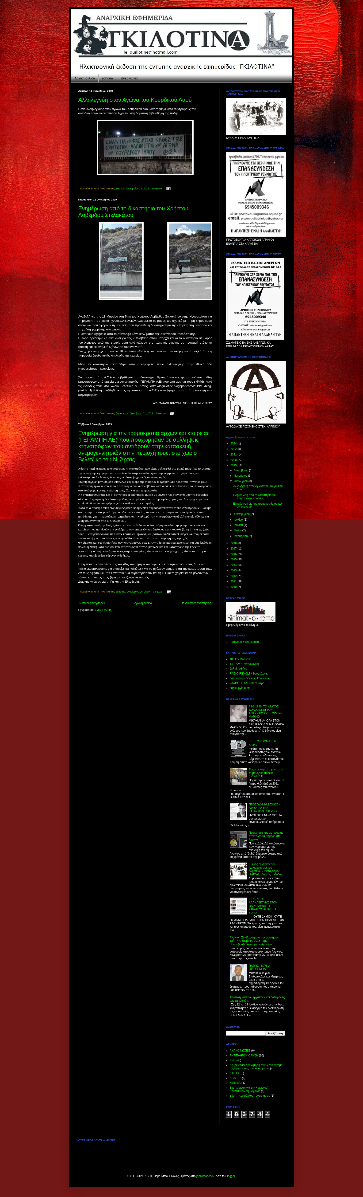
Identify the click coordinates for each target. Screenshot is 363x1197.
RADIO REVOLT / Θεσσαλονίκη (249, 673)
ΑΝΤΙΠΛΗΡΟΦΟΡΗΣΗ (244, 1055)
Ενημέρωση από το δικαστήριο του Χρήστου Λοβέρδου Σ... (254, 496)
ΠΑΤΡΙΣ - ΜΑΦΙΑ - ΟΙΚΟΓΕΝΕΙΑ (260, 967)
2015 (233, 559)
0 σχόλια (157, 188)
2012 (233, 576)
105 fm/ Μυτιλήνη (241, 659)
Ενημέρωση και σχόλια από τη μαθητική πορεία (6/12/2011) (266, 773)
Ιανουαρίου (241, 536)
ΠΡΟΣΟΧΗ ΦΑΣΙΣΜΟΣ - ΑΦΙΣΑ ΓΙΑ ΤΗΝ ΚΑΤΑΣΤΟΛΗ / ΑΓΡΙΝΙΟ (264, 808)
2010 (233, 587)
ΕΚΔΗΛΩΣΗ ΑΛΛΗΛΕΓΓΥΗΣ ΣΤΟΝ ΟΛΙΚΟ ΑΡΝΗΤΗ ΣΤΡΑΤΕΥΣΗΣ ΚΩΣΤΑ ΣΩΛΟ (263, 906)
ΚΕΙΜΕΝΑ (236, 1082)
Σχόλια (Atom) (103, 610)
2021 (233, 454)
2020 (233, 460)
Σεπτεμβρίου (242, 514)
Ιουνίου (239, 525)
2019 (233, 465)
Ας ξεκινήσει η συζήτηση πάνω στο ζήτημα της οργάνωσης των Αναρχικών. (256, 1067)
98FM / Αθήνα (238, 668)
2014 (233, 565)
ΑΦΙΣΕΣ (235, 1073)
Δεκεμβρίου (241, 470)
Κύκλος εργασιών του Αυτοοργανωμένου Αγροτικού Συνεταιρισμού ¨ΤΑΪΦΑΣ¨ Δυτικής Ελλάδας (265, 869)
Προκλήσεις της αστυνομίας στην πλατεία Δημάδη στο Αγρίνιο (266, 836)
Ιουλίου (239, 519)
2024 (233, 443)
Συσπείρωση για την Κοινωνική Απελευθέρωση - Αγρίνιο (249, 1089)
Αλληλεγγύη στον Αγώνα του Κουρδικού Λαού (135, 100)
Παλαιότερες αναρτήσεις (196, 603)
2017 (233, 548)
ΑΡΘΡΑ (234, 1060)
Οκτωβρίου (241, 481)
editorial (108, 78)
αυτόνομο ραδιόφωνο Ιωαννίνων (250, 678)
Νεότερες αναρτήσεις (93, 603)
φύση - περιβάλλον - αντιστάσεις (250, 1095)
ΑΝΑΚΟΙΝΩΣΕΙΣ (240, 1050)
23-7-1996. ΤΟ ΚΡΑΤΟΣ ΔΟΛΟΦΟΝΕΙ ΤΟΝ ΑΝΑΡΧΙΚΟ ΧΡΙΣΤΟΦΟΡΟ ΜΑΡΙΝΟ (266, 711)
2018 (233, 543)
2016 (233, 554)
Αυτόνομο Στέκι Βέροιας (245, 642)
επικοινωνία (129, 78)
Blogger (230, 1176)
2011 (233, 581)
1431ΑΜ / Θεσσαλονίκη (244, 664)
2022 (233, 449)
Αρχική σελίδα (85, 78)
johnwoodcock (205, 1176)
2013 (233, 570)
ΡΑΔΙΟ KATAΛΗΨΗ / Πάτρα (247, 683)
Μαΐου (238, 530)
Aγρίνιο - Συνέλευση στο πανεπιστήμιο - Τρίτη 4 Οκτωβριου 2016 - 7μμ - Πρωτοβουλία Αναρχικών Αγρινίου (254, 941)
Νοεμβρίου (241, 475)
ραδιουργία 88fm (240, 688)
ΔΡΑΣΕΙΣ (235, 1078)
